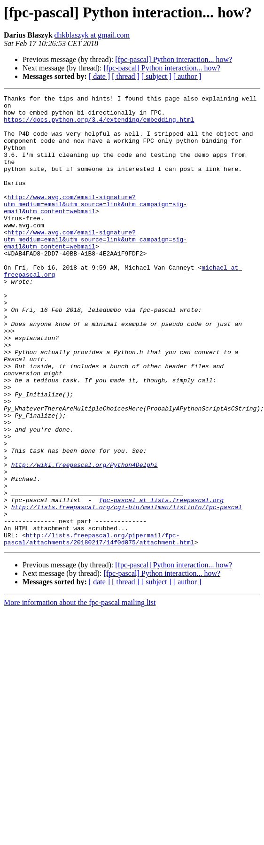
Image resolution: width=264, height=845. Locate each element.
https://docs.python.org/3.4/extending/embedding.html (99, 125)
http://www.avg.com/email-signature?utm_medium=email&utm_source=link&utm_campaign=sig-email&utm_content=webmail (95, 218)
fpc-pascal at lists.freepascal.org (161, 573)
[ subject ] (156, 76)
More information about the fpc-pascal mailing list (79, 684)
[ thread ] (126, 76)
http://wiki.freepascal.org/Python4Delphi (84, 531)
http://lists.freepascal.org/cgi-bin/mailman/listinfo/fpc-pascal (126, 581)
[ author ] (187, 76)
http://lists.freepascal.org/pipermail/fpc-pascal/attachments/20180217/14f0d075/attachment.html (99, 619)
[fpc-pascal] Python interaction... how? (173, 59)
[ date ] (99, 76)
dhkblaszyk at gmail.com (92, 35)
